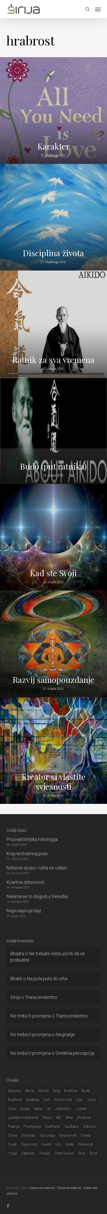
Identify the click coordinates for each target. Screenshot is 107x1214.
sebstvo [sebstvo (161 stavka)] (89, 1126)
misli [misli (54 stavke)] (69, 1117)
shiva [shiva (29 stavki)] (12, 1135)
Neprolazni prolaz (23, 910)
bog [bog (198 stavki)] (56, 1091)
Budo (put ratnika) (53, 466)
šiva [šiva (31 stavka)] (81, 1153)
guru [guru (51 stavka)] (12, 1109)
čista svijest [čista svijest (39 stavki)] (64, 1153)
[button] (98, 9)
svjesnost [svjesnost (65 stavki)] (29, 1144)
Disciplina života (53, 253)
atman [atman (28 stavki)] (43, 1091)
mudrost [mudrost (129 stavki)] (84, 1117)
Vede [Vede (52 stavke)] (69, 1144)
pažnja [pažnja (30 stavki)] (13, 1126)
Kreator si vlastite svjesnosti (53, 781)
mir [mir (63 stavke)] (58, 1117)
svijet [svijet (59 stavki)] (12, 1144)
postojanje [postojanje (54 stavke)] (32, 1126)
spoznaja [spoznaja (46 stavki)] (47, 1135)
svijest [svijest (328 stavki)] (86, 1135)
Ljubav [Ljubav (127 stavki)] (82, 1109)
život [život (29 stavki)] (93, 1153)
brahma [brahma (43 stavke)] (70, 1091)
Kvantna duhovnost (25, 882)
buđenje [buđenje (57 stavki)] (32, 1100)
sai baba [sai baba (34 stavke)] (71, 1126)
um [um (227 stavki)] (58, 1144)
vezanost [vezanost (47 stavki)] (85, 1144)
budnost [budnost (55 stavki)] (15, 1100)
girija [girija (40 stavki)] (91, 1100)
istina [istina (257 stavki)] (38, 1109)
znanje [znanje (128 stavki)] (44, 1153)
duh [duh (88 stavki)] (47, 1100)
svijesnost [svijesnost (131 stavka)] (67, 1135)
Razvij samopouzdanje (53, 679)
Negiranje (65, 1034)
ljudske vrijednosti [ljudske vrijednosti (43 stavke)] (23, 1117)
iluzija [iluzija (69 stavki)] (24, 1109)
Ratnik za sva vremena (53, 359)
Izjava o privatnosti (42, 1188)
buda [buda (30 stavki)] (86, 1091)
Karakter (53, 146)
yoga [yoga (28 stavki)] (12, 1153)
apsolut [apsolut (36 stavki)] (14, 1091)
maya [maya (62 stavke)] (47, 1117)
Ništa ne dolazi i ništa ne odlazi (36, 867)
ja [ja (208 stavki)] (49, 1109)
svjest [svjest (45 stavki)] (46, 1144)
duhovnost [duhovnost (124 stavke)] (63, 1100)
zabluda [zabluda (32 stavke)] (28, 1153)
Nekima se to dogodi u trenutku (37, 896)
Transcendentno (41, 997)
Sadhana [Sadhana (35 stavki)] (52, 1126)
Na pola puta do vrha (47, 978)
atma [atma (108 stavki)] (29, 1091)
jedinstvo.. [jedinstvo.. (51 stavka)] (63, 1109)
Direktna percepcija (75, 1053)
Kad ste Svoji (53, 573)
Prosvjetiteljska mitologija (32, 839)
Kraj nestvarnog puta (26, 853)
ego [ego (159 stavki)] (80, 1100)
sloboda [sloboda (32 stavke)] (28, 1135)
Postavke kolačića (69, 1188)
